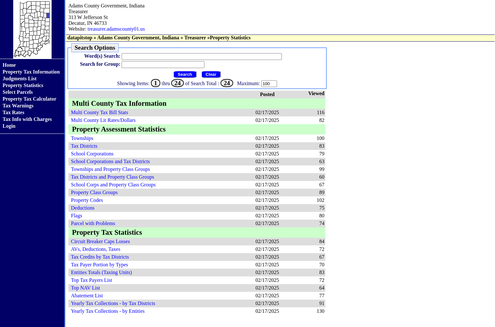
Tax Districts (84, 146)
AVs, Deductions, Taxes (95, 249)
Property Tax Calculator (29, 99)
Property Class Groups (94, 192)
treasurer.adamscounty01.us (116, 29)
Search (185, 74)
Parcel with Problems (93, 223)
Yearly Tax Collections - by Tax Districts (113, 303)
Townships (82, 138)
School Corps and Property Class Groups (113, 184)
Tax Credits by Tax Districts (100, 257)
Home (9, 65)
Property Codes (87, 200)
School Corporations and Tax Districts (110, 161)
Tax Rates (13, 112)
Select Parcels (18, 92)
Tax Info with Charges (27, 119)
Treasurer (195, 37)
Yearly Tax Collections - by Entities (108, 311)
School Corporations (92, 153)
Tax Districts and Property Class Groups (112, 177)
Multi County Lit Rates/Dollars (103, 120)
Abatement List (87, 295)
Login (9, 126)
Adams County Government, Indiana (138, 37)
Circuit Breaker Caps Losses (100, 241)
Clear (211, 74)
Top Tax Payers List (91, 280)
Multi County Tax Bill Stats (99, 112)
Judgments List (19, 78)
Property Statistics (23, 85)
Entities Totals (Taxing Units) (101, 272)
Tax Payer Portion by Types (99, 264)
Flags (76, 215)
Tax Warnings (18, 105)
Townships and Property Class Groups (110, 169)
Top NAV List (85, 288)
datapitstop (79, 37)
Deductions (82, 208)
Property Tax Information (31, 71)
